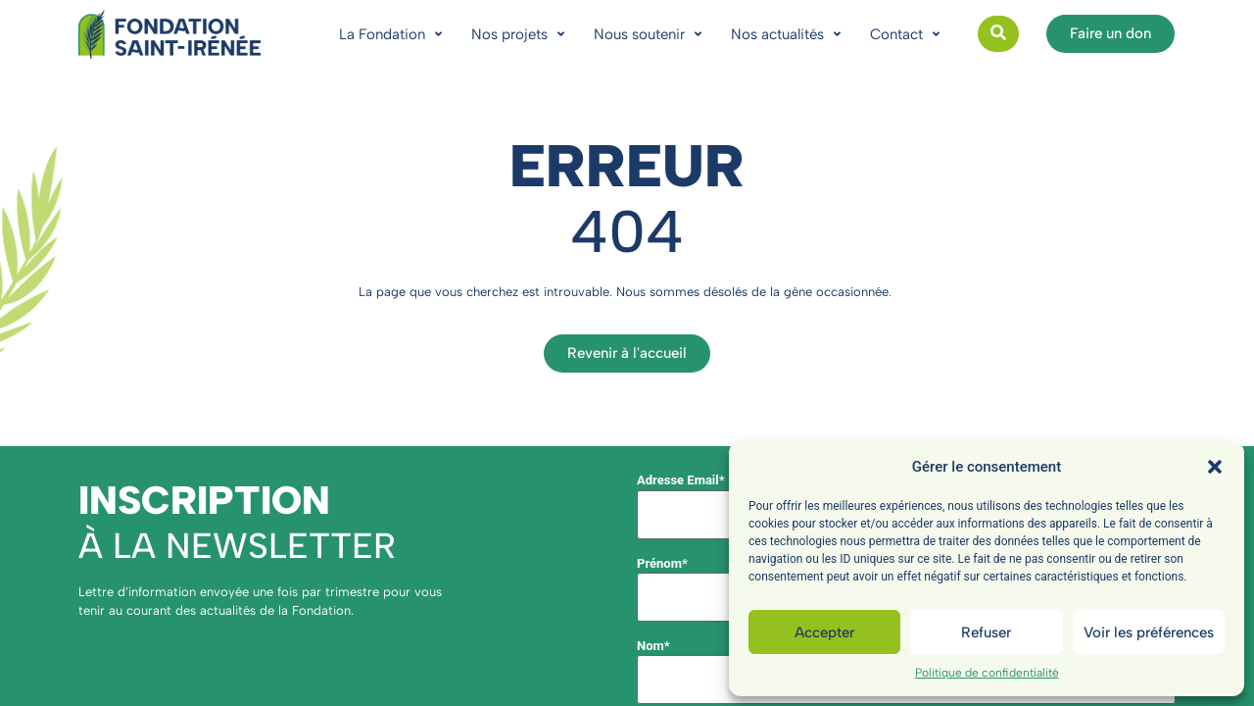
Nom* (653, 645)
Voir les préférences (1149, 632)
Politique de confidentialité (987, 673)
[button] (1215, 467)
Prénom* (662, 563)
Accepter (824, 632)
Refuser (986, 632)
